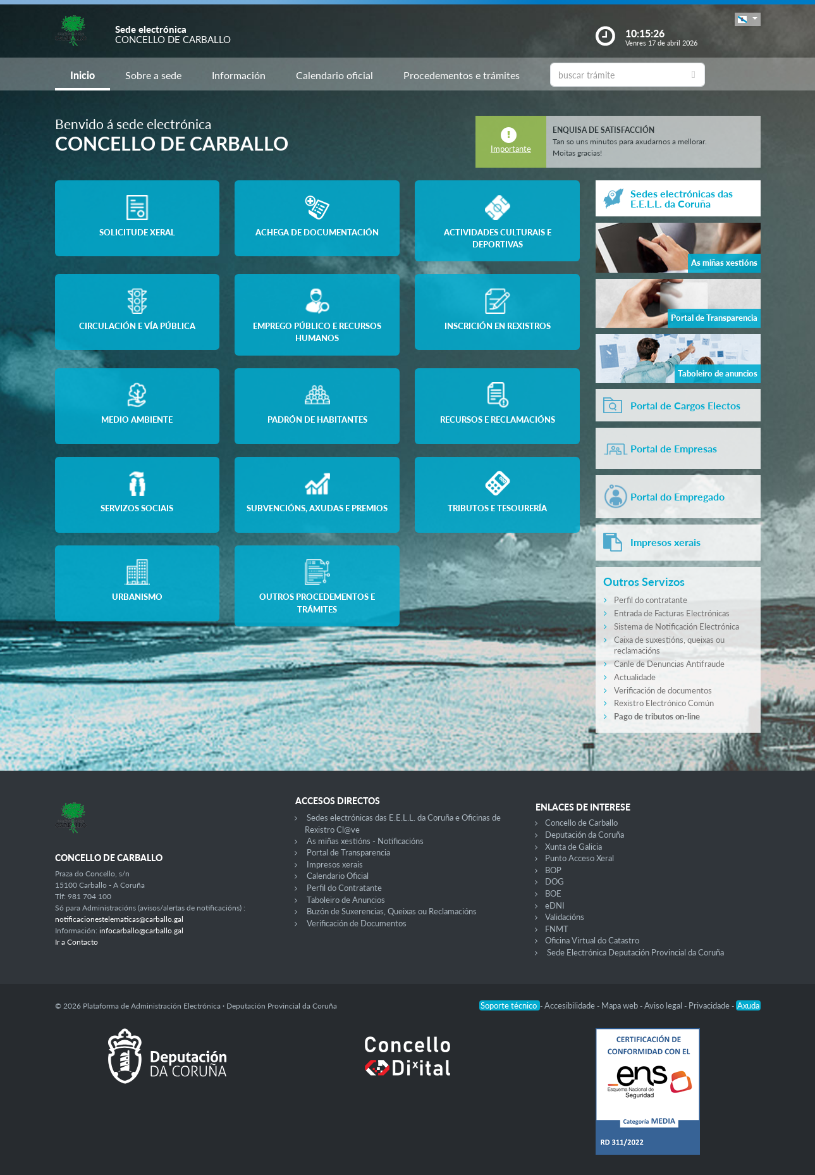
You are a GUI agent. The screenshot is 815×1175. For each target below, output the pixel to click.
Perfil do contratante (650, 600)
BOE (553, 893)
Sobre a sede (153, 75)
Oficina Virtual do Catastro (592, 940)
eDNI (555, 905)
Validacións (564, 917)
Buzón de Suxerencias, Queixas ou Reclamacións (392, 911)
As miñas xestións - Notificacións (365, 841)
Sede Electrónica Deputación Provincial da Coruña (635, 952)
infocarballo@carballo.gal (141, 930)
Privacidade (710, 1005)
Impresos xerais (335, 864)
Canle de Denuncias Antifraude (669, 664)
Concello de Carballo (581, 823)
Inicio (82, 75)
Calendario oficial (334, 75)
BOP (553, 870)
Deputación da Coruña (584, 835)
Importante (511, 149)
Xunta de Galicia (573, 847)
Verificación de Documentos (357, 923)
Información (239, 75)
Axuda (748, 1005)
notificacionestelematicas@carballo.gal (119, 919)
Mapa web (620, 1005)
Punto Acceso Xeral (579, 858)
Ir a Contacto (76, 942)
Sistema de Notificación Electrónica (676, 626)
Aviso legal (664, 1005)
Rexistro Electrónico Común (664, 703)
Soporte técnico (510, 1005)
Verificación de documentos (663, 690)
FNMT (556, 929)
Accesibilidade (570, 1005)
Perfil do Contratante (344, 888)
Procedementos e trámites (461, 75)
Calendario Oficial (338, 876)
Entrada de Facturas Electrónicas (672, 613)
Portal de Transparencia (348, 852)
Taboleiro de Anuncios (346, 900)
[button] (747, 19)
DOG (554, 881)
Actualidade (635, 677)
